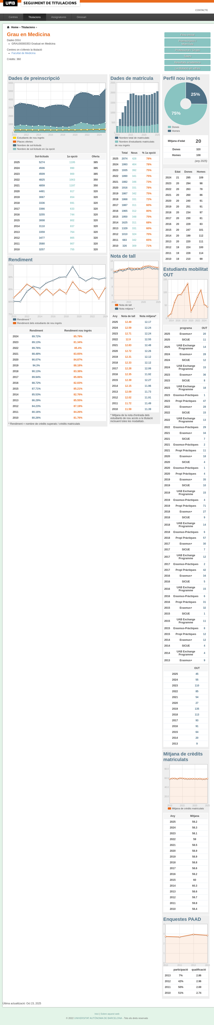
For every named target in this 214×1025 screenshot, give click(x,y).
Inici (96, 1014)
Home (14, 27)
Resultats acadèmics (187, 62)
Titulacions (34, 17)
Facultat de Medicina (24, 53)
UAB (11, 3)
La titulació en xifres (187, 68)
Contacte (201, 10)
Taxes (187, 56)
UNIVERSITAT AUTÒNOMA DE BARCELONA (98, 1018)
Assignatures (58, 17)
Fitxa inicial (187, 34)
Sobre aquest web (110, 1014)
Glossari (81, 17)
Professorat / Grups (187, 50)
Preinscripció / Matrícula (188, 42)
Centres (13, 17)
